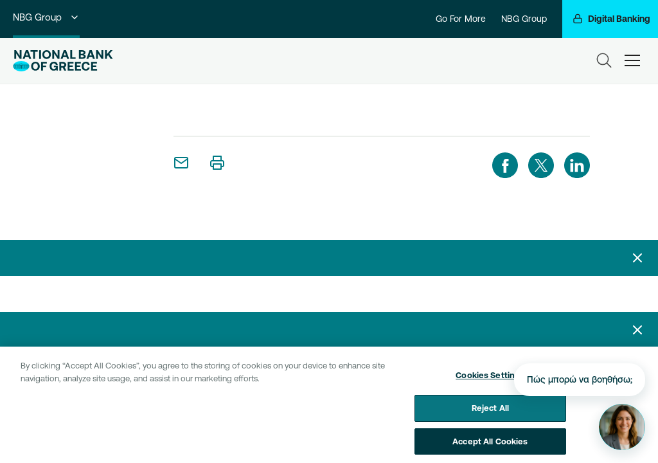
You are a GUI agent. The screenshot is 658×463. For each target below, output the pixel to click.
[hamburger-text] (632, 60)
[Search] (604, 60)
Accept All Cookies (490, 444)
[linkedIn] (577, 165)
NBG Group (46, 17)
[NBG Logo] (63, 60)
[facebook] (505, 165)
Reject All (490, 411)
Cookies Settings (490, 378)
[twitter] (541, 165)
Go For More (461, 19)
